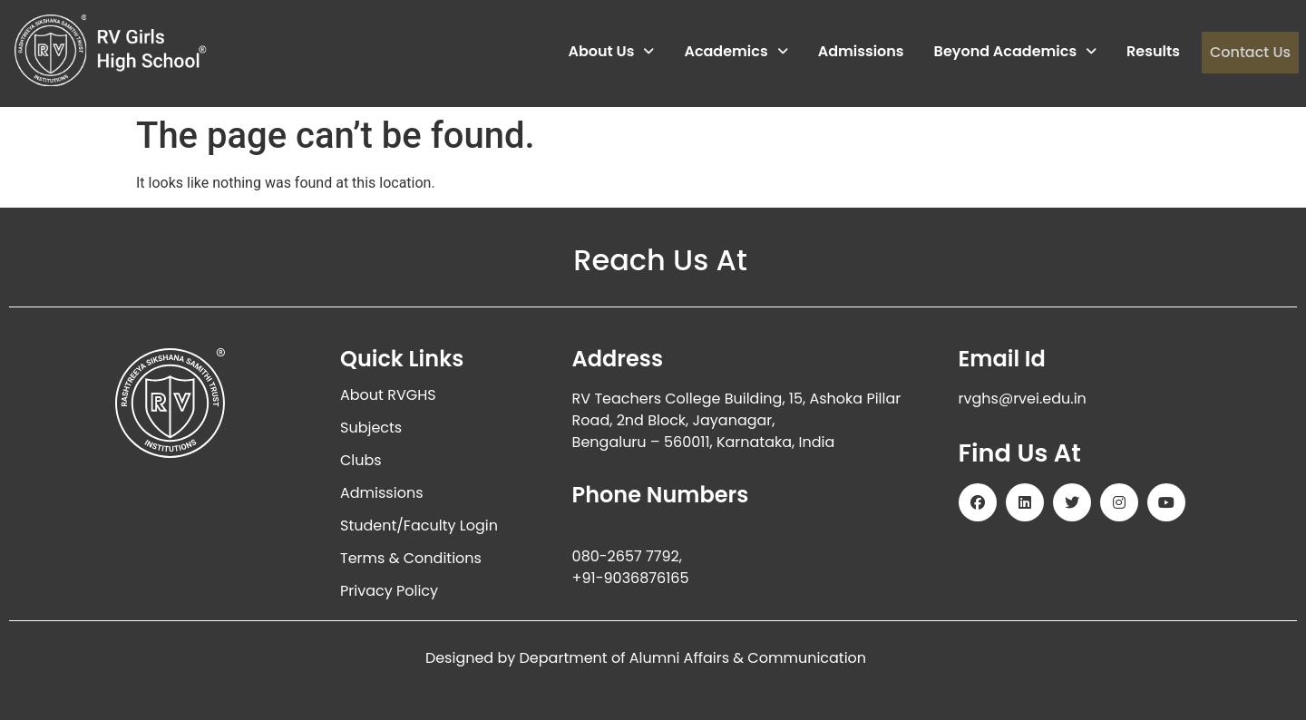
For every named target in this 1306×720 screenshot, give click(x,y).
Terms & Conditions (411, 558)
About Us (611, 52)
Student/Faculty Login (419, 525)
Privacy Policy (389, 590)
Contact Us (1250, 52)
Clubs (361, 460)
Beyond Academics (1014, 52)
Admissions (860, 52)
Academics (735, 52)
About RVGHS (388, 394)
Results (1153, 52)
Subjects (371, 427)
